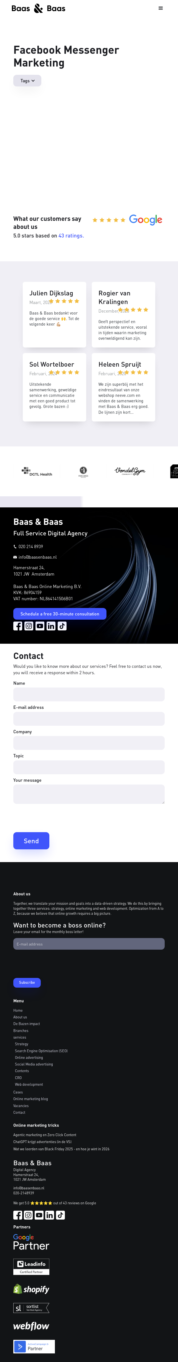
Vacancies (21, 1105)
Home (18, 1010)
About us (20, 1017)
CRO (18, 1077)
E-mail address (28, 707)
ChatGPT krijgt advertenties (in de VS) (42, 1141)
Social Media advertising (34, 1064)
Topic (18, 755)
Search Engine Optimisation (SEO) (41, 1051)
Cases (18, 1092)
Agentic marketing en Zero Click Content (44, 1135)
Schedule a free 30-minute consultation (60, 614)
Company (22, 731)
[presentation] (55, 817)
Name (19, 683)
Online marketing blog (30, 1099)
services (19, 1037)
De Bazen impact (26, 1023)
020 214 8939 (31, 546)
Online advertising (29, 1057)
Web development (29, 1084)
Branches (20, 1030)
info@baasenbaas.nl (38, 557)
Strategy (21, 1044)
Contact (19, 1112)
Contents (22, 1071)
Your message (27, 780)
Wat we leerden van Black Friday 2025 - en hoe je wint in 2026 (61, 1149)
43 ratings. (71, 235)
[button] (160, 8)
